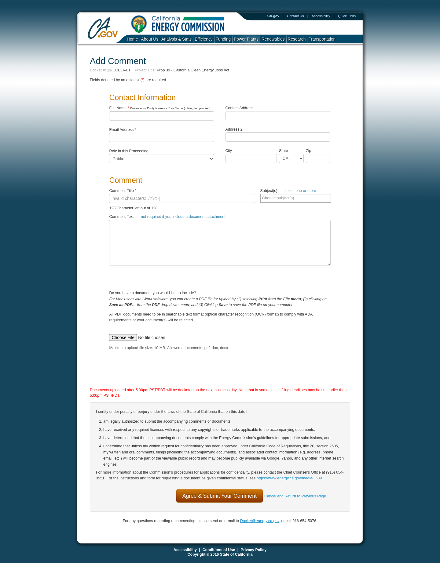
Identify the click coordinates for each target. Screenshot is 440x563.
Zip (310, 151)
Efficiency (203, 39)
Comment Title (122, 191)
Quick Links (347, 16)
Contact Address (240, 108)
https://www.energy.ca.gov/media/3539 (289, 478)
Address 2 (234, 129)
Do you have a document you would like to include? (220, 311)
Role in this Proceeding (128, 151)
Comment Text (167, 217)
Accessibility (321, 16)
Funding (223, 39)
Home (132, 39)
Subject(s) (288, 191)
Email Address (122, 130)
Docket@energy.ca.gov (259, 521)
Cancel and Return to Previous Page (295, 496)
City (229, 151)
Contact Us (295, 16)
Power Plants (246, 39)
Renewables (273, 39)
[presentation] (213, 375)
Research (297, 39)
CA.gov (273, 16)
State (283, 151)
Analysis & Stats (176, 39)
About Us (149, 39)
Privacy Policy (254, 550)
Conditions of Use (218, 550)
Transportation (322, 39)
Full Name (159, 108)
